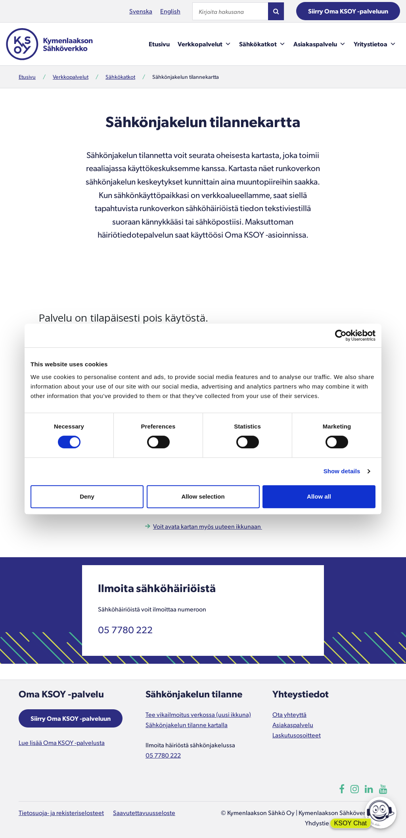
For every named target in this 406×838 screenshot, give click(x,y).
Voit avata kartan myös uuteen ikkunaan (207, 526)
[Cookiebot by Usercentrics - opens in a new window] (340, 335)
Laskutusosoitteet (296, 735)
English (170, 11)
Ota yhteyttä (289, 714)
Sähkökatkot (262, 44)
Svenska (140, 11)
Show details (342, 471)
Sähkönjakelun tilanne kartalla (187, 724)
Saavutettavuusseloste (144, 812)
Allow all (319, 496)
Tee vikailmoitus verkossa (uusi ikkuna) (198, 714)
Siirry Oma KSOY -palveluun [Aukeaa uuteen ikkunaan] (71, 718)
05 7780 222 (125, 629)
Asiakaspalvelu (319, 44)
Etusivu (159, 44)
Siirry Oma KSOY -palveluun (348, 11)
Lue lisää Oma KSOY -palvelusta (62, 742)
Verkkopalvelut (204, 44)
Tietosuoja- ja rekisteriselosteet (61, 812)
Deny (87, 496)
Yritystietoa (375, 44)
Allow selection (202, 496)
